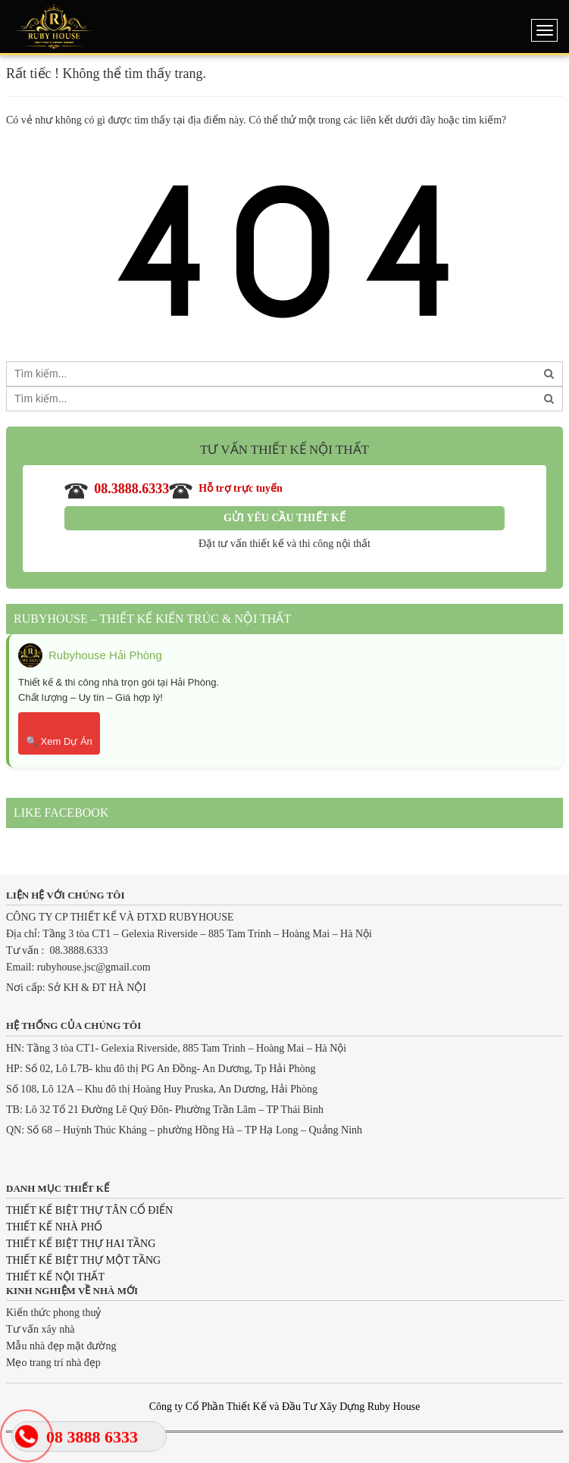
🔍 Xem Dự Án (59, 741)
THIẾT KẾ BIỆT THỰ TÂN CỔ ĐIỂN (89, 1210)
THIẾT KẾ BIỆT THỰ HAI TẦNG (80, 1243)
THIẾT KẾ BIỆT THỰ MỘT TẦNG (83, 1260)
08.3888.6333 (116, 489)
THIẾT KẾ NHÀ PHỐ (54, 1227)
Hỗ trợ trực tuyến (226, 489)
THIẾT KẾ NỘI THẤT (55, 1277)
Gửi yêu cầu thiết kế (284, 518)
